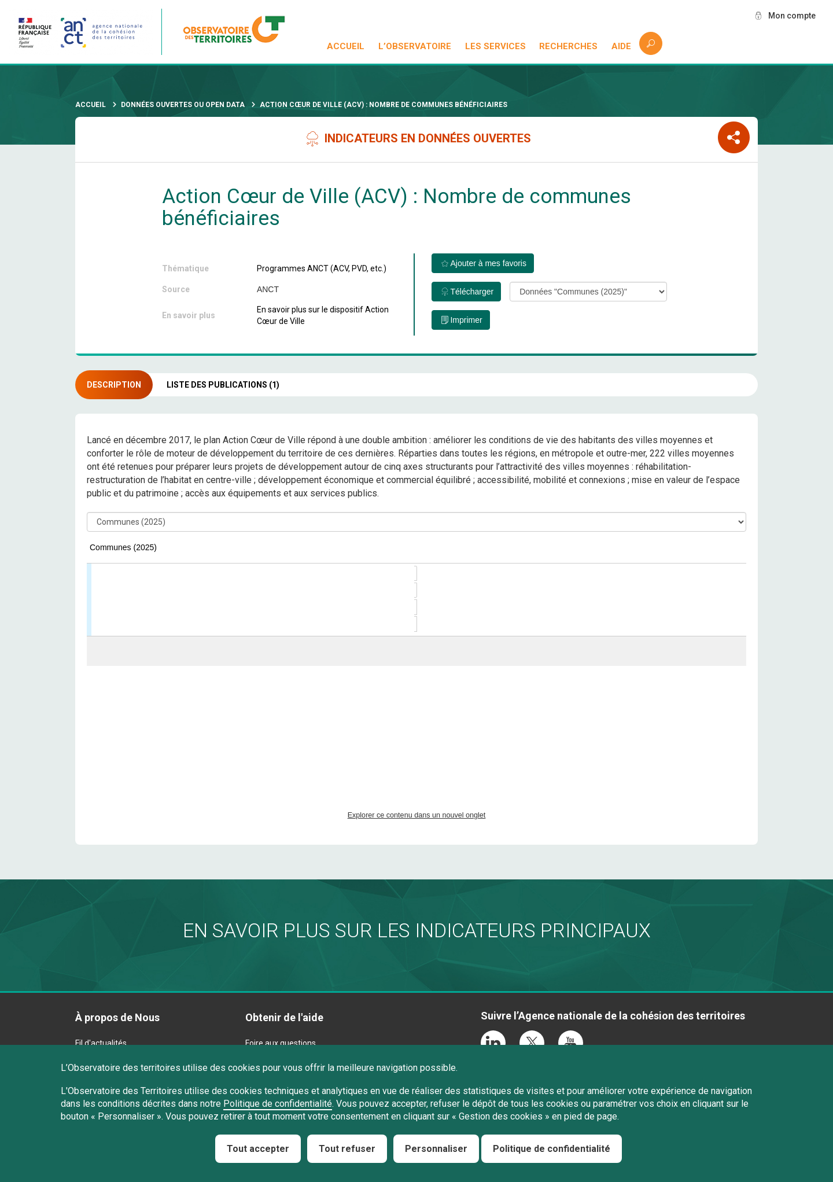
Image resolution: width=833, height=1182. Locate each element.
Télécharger (471, 291)
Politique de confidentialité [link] (551, 1148)
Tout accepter (258, 1148)
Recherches (568, 46)
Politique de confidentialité (277, 1103)
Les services (495, 46)
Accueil (345, 46)
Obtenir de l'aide (284, 1017)
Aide (621, 46)
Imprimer (466, 320)
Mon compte (792, 15)
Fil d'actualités (101, 1043)
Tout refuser (347, 1148)
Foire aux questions (280, 1043)
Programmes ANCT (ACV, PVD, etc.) (321, 268)
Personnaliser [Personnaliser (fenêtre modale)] (436, 1148)
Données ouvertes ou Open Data (183, 105)
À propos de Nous (117, 1017)
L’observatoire (414, 46)
